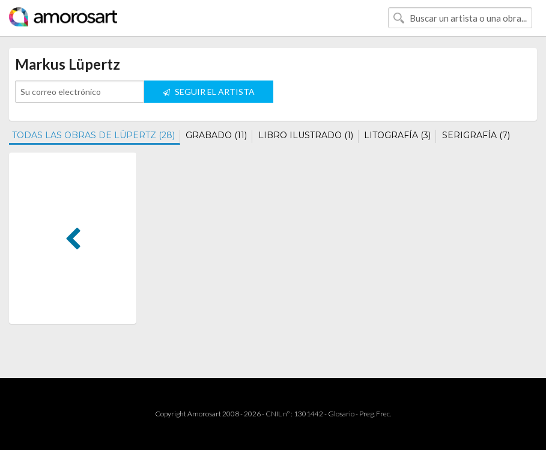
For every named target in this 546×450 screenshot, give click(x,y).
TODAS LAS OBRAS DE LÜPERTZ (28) (93, 135)
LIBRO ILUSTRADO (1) (305, 135)
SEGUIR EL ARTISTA (209, 92)
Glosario (341, 413)
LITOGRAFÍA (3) (397, 135)
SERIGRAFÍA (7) (476, 135)
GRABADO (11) (216, 135)
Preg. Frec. (375, 413)
